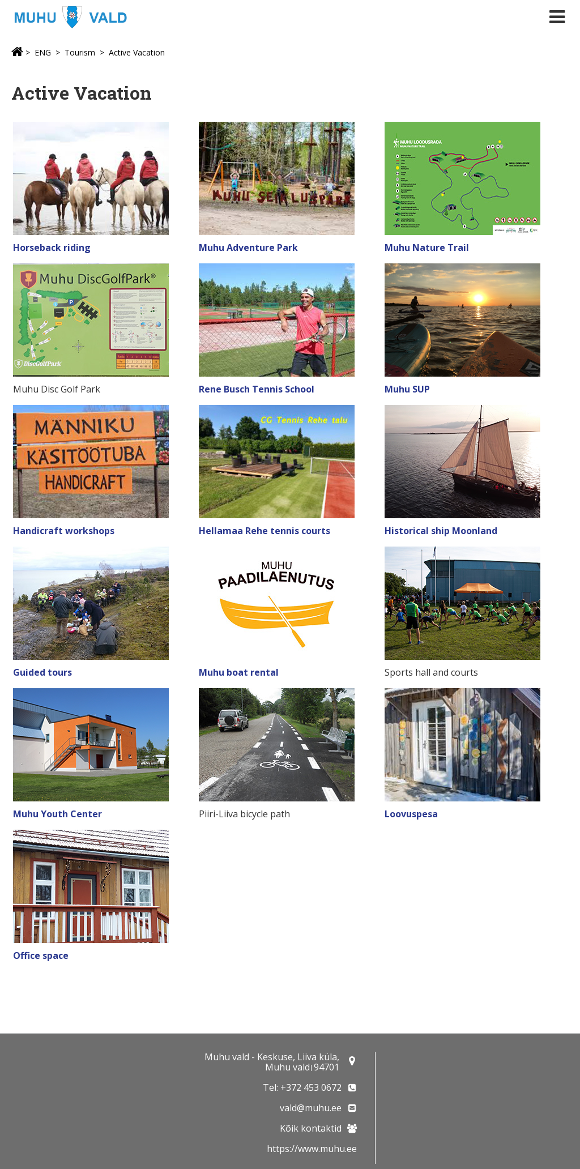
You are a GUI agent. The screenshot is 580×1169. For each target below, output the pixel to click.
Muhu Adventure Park (248, 247)
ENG (43, 52)
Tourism (80, 52)
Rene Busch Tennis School (256, 389)
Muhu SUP (407, 389)
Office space (41, 955)
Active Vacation (137, 52)
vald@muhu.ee (311, 1108)
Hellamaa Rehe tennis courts (264, 530)
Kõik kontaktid (311, 1128)
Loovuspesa (411, 814)
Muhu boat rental (239, 672)
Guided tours (42, 672)
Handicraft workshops (63, 530)
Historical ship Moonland (441, 530)
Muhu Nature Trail (428, 247)
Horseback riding (52, 247)
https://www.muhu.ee (312, 1148)
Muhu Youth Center (57, 814)
